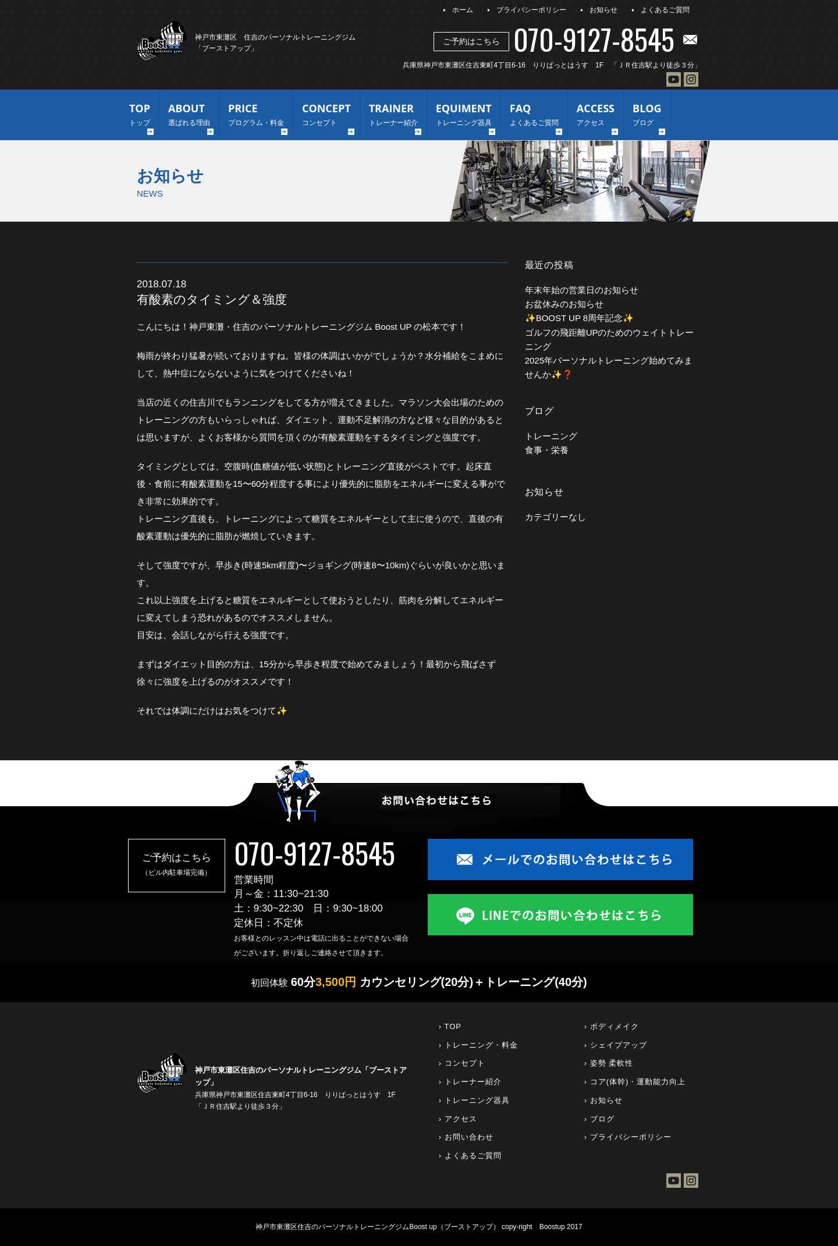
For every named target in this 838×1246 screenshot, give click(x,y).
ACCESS (596, 115)
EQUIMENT (464, 115)
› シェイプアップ (615, 1045)
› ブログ (599, 1119)
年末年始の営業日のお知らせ (581, 290)
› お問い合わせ (466, 1137)
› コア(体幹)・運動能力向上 (635, 1081)
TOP (139, 115)
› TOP (450, 1026)
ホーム (462, 10)
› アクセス (458, 1119)
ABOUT (189, 115)
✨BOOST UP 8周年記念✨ (579, 318)
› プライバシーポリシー (628, 1137)
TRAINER (393, 115)
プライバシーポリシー (531, 10)
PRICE (256, 115)
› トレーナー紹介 (470, 1081)
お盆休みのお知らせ (564, 304)
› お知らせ (603, 1100)
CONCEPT (326, 115)
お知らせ (603, 10)
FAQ (534, 115)
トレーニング (551, 436)
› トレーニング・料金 (478, 1045)
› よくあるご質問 (470, 1155)
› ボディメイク (611, 1026)
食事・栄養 (547, 450)
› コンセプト (462, 1063)
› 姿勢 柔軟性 (609, 1063)
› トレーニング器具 (474, 1100)
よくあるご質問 (665, 10)
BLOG (647, 115)
